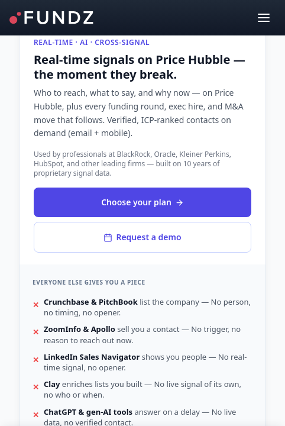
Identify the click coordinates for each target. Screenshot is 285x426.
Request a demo (142, 237)
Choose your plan (142, 202)
